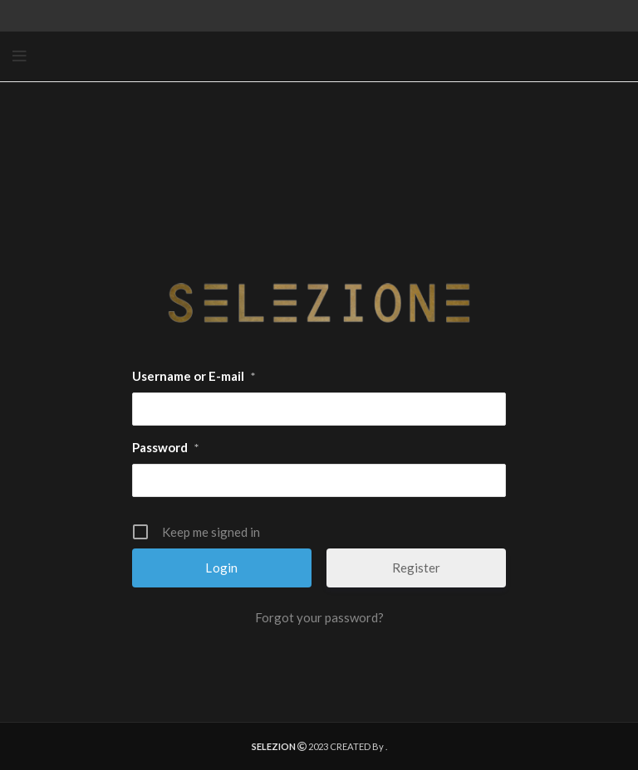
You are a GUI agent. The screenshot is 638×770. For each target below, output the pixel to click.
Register (416, 567)
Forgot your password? (319, 617)
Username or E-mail (193, 377)
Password (165, 448)
